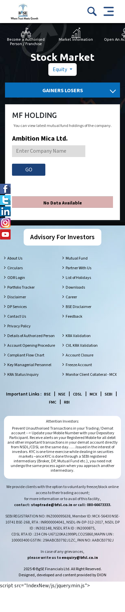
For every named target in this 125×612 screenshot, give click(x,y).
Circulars (15, 268)
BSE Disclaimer (78, 307)
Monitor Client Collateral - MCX (91, 374)
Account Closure (79, 355)
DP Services (17, 307)
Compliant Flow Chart (25, 355)
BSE (47, 394)
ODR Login (16, 278)
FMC (52, 402)
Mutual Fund (77, 258)
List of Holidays (78, 278)
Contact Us (16, 316)
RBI (67, 402)
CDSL (77, 394)
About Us (14, 258)
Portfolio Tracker (21, 287)
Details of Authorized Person (31, 336)
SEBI (108, 394)
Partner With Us (78, 268)
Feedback (74, 316)
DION (101, 575)
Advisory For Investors (62, 237)
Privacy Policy (19, 326)
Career (71, 297)
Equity (60, 69)
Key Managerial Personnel (29, 365)
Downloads (75, 287)
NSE (61, 394)
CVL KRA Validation (82, 345)
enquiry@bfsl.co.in (80, 558)
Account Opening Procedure (31, 345)
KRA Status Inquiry (23, 374)
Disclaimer (16, 297)
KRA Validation (78, 336)
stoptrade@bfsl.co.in (51, 505)
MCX (93, 394)
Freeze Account (79, 365)
